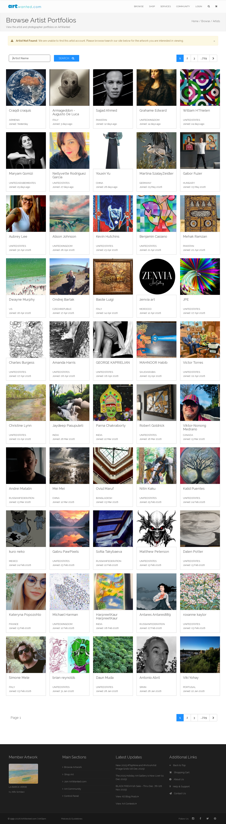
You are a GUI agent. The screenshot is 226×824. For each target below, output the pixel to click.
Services (165, 6)
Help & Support (179, 786)
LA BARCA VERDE (18, 787)
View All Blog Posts (127, 796)
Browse (139, 6)
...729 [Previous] (204, 58)
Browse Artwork (73, 767)
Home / (196, 21)
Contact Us (177, 793)
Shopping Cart (179, 772)
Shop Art (69, 774)
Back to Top (177, 765)
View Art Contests (126, 803)
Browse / (206, 21)
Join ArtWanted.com (75, 781)
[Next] (213, 58)
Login (198, 6)
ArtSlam (42, 818)
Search (66, 58)
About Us (176, 779)
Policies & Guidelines (71, 818)
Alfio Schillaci (18, 792)
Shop (152, 6)
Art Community (72, 788)
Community (183, 6)
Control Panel (71, 796)
